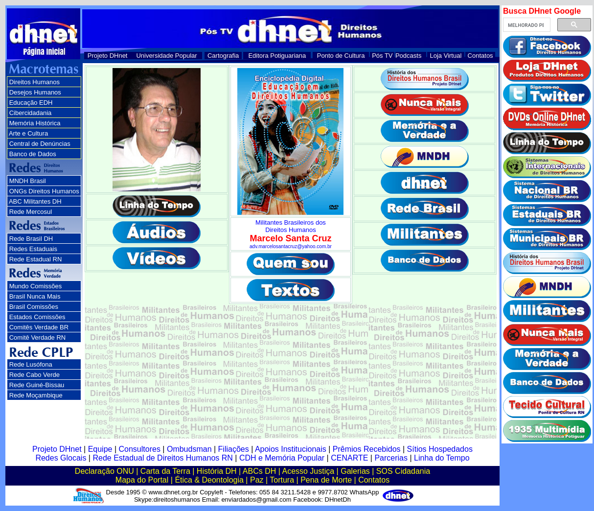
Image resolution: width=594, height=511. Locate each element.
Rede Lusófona (30, 364)
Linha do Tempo (442, 458)
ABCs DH (259, 471)
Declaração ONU (104, 471)
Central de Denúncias (39, 143)
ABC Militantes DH (35, 201)
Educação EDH (31, 102)
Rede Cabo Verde (34, 374)
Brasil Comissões (33, 306)
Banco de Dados (32, 154)
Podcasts (408, 55)
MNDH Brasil (27, 181)
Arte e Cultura (28, 133)
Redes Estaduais (33, 249)
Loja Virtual (446, 55)
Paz (257, 480)
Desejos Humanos (35, 92)
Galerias (355, 471)
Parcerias (391, 458)
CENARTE (349, 458)
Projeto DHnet (108, 55)
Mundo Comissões (35, 286)
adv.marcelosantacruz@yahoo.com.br (291, 246)
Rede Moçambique (36, 395)
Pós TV (382, 55)
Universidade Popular (166, 55)
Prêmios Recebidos (367, 449)
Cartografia (223, 55)
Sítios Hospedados (440, 449)
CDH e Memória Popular (281, 458)
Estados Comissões (37, 317)
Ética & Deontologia (209, 480)
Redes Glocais (60, 458)
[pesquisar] (526, 25)
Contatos (480, 55)
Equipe (100, 449)
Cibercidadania (30, 112)
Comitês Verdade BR (39, 327)
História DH (217, 471)
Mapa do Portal (142, 480)
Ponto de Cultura (341, 55)
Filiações (233, 449)
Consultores (139, 449)
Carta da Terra (165, 471)
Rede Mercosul (30, 211)
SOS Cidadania (403, 471)
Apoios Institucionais (290, 449)
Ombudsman (189, 449)
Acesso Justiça (308, 471)
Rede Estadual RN (35, 259)
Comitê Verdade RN (37, 337)
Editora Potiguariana (277, 55)
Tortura (282, 480)
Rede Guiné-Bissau (37, 385)
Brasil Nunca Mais (35, 296)
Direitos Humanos (34, 82)
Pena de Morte (326, 480)
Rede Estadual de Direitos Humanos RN (162, 458)
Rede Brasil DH (31, 238)
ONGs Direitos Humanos (44, 191)
